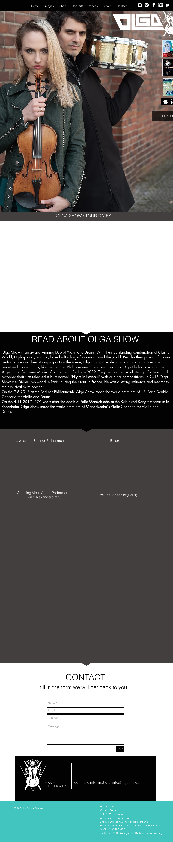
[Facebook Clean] (153, 5)
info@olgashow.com (128, 782)
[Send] (120, 749)
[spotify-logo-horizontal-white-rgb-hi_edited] (147, 5)
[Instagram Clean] (160, 5)
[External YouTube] (47, 465)
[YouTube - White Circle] (140, 5)
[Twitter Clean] (167, 5)
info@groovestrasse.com (115, 818)
